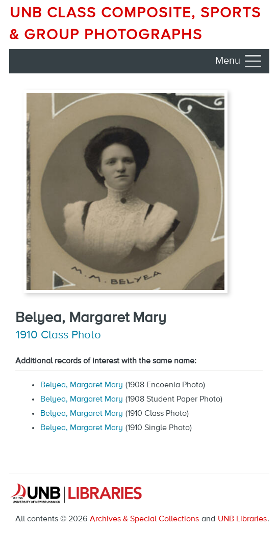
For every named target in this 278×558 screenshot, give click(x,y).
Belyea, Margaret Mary (81, 385)
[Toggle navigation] (239, 61)
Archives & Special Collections (144, 519)
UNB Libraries (242, 519)
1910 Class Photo (58, 335)
